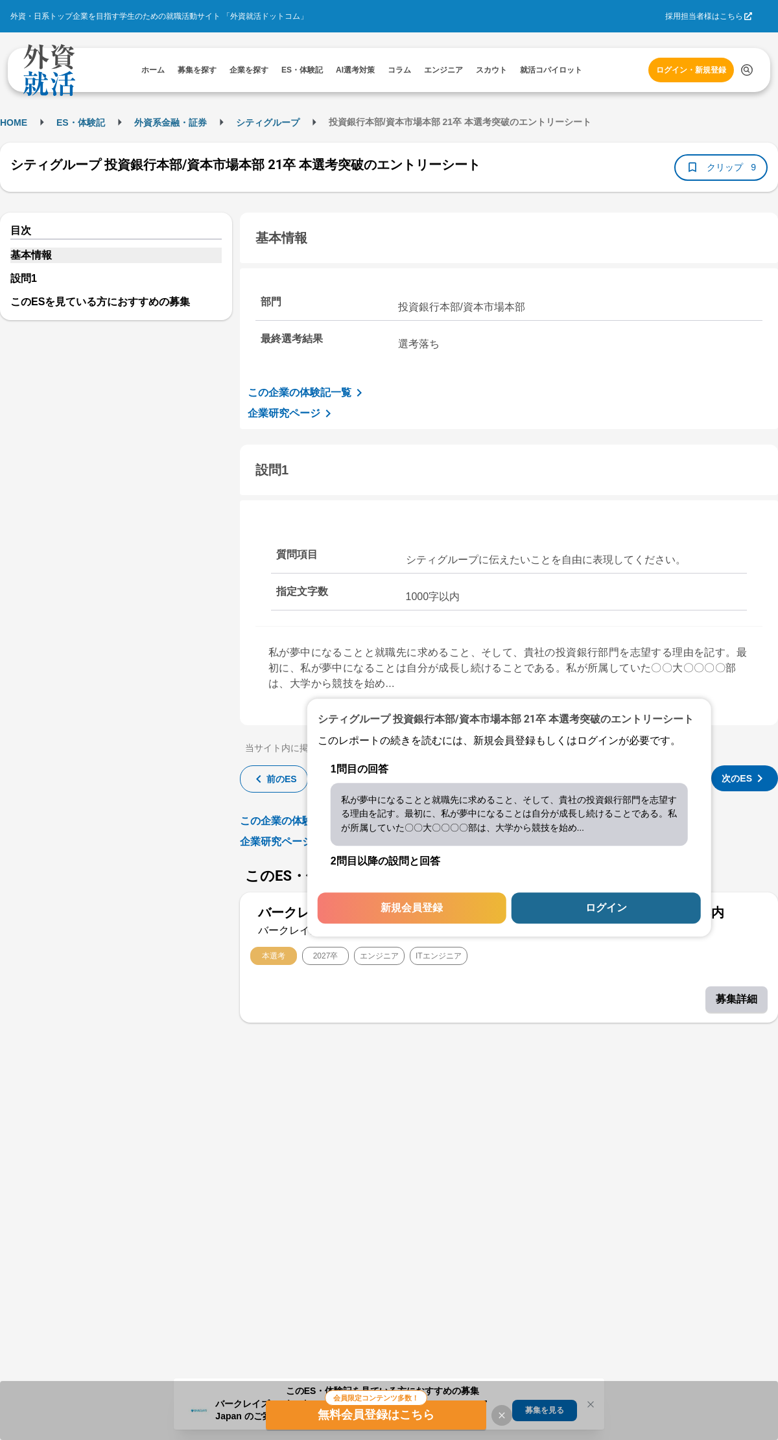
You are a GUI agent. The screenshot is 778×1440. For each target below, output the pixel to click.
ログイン (606, 908)
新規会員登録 (412, 908)
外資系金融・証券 (170, 122)
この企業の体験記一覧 (307, 393)
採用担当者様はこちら (704, 16)
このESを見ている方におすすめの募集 (100, 301)
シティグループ (268, 122)
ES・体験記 (80, 122)
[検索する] (747, 70)
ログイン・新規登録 (691, 70)
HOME (13, 122)
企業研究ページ (292, 413)
